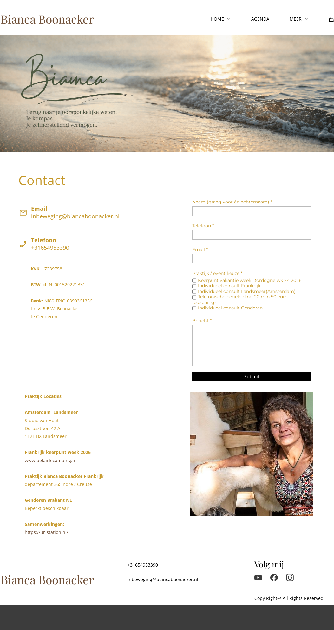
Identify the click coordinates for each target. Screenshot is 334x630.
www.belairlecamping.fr (50, 460)
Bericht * (202, 320)
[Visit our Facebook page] (274, 577)
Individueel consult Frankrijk (229, 285)
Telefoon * (203, 226)
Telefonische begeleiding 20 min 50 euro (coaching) (240, 299)
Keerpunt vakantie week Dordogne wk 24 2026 (250, 280)
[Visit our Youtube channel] (258, 577)
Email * (200, 249)
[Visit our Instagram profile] (290, 577)
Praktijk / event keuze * (217, 273)
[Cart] (331, 19)
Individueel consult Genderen (230, 308)
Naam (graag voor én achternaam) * (232, 202)
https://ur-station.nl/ (46, 532)
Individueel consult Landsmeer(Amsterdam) (247, 291)
